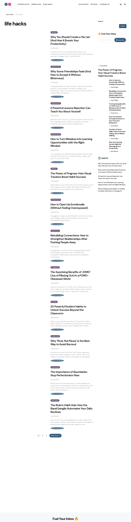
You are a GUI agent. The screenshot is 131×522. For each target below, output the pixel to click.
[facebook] (6, 4)
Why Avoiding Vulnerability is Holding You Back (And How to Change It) (111, 190)
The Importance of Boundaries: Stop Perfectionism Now (68, 391)
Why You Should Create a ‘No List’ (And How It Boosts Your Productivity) (70, 40)
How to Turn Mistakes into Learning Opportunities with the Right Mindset (71, 148)
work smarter (55, 385)
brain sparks (55, 420)
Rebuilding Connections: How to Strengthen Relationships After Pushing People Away (69, 249)
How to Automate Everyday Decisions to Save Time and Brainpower (117, 120)
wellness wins (55, 241)
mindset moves (56, 68)
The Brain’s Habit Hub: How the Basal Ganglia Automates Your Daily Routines (71, 428)
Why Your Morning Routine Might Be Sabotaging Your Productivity (115, 145)
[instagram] (9, 4)
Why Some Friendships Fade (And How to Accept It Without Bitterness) (70, 76)
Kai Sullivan (103, 66)
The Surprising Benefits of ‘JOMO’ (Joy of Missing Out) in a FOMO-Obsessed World (70, 288)
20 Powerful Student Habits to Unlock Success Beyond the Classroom (68, 324)
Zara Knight (114, 87)
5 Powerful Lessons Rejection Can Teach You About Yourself (70, 113)
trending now (55, 279)
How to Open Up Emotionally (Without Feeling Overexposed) (69, 215)
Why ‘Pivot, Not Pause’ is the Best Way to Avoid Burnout (70, 358)
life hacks (54, 32)
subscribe (121, 40)
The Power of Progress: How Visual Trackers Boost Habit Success (70, 182)
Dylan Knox (114, 113)
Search (100, 21)
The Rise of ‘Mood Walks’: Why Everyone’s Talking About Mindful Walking (117, 132)
